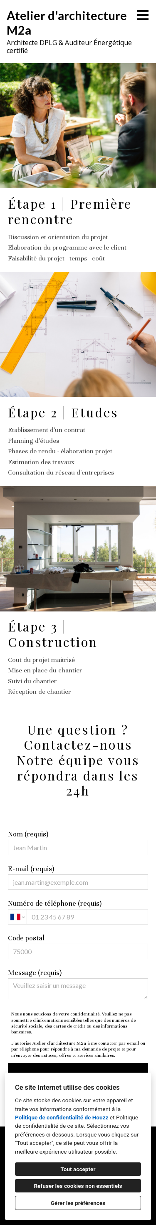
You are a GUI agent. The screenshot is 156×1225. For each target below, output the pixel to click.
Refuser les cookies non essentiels (78, 1185)
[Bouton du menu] (142, 15)
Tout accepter (78, 1169)
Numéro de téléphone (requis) (78, 911)
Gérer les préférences (78, 1203)
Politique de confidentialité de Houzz (61, 1117)
